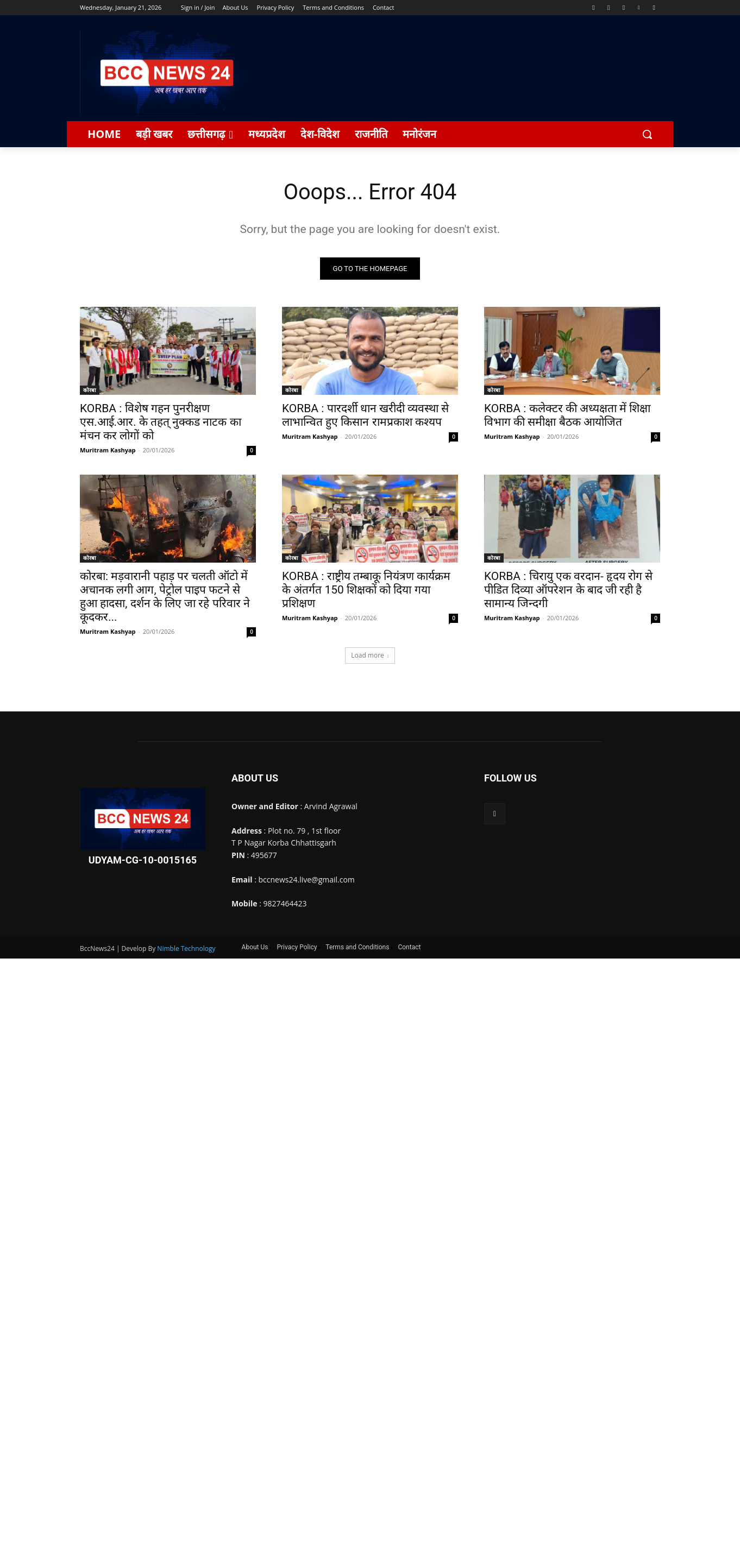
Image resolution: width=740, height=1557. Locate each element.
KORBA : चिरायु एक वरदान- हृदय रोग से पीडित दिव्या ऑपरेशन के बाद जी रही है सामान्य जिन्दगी (568, 590)
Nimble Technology (186, 948)
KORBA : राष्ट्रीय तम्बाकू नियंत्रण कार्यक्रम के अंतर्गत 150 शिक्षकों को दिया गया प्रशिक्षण (366, 590)
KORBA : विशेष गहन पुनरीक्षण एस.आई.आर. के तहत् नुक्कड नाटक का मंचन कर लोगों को (160, 422)
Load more (370, 655)
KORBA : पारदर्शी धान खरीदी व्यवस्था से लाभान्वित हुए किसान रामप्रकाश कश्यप (365, 415)
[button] (647, 134)
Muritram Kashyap (108, 450)
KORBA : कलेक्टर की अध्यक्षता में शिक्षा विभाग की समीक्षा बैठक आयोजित (567, 415)
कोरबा (89, 390)
